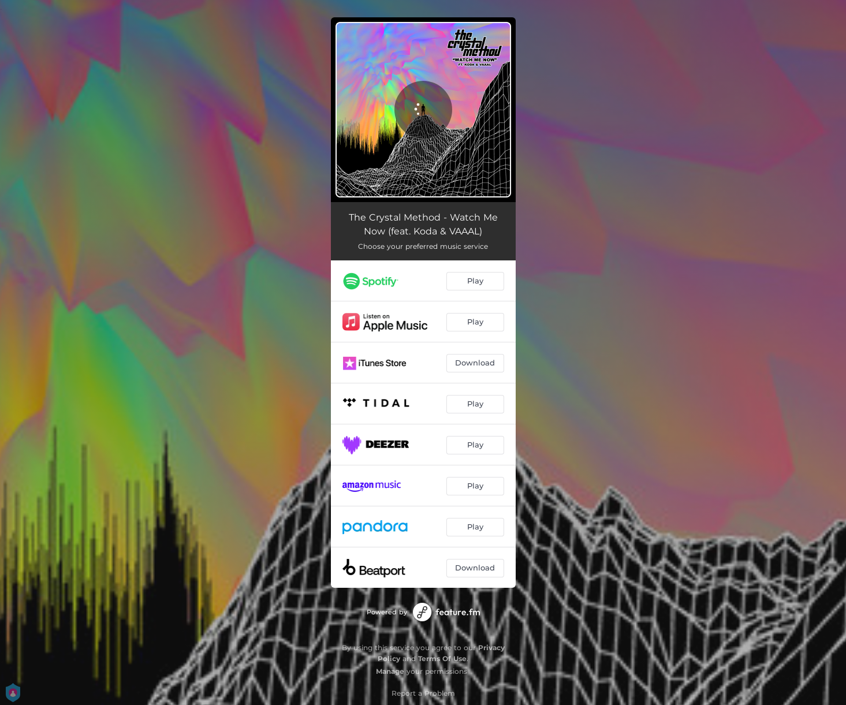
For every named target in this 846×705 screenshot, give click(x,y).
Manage (390, 671)
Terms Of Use (442, 658)
